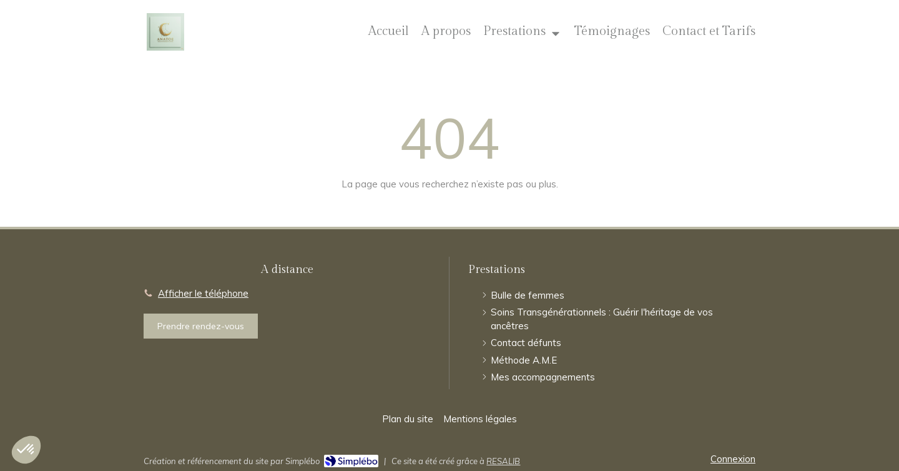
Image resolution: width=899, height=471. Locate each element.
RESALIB (503, 461)
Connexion (732, 459)
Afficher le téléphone (203, 293)
